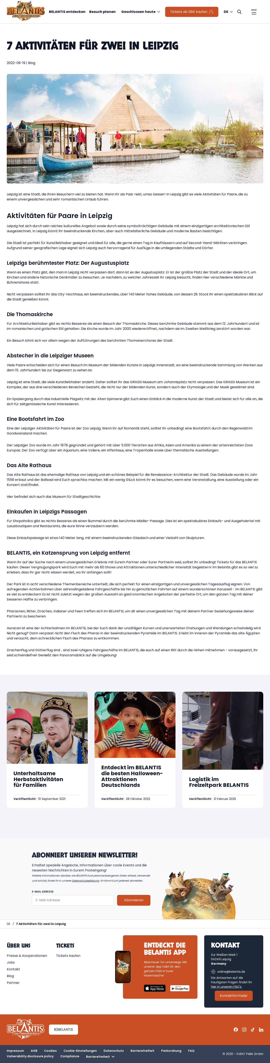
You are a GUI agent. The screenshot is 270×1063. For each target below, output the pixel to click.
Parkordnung (171, 1051)
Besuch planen (102, 11)
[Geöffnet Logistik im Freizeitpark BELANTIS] (222, 750)
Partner (13, 982)
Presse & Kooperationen (27, 955)
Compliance (69, 1056)
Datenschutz (114, 1051)
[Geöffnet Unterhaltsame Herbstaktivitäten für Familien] (47, 750)
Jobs (11, 962)
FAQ (191, 1051)
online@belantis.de (228, 971)
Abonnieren (133, 900)
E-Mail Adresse (43, 891)
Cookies (50, 1051)
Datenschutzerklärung (85, 880)
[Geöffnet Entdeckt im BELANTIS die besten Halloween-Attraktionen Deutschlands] (135, 750)
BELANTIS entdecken (67, 11)
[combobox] (141, 11)
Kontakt (13, 969)
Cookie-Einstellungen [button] (80, 1051)
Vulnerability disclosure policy (30, 1056)
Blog (10, 976)
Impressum (15, 1051)
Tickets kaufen (68, 955)
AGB (34, 1051)
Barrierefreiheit (142, 1051)
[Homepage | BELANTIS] (8, 924)
